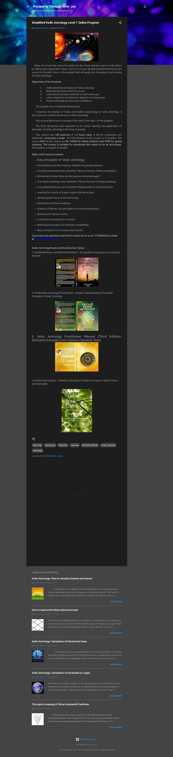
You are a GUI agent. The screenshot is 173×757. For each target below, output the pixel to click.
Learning (75, 445)
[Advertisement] (138, 57)
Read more (116, 601)
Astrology (37, 445)
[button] (120, 23)
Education (63, 445)
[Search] (145, 7)
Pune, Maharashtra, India (51, 456)
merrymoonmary (92, 744)
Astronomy (50, 445)
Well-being (37, 450)
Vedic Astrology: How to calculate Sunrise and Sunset (62, 578)
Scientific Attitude (90, 445)
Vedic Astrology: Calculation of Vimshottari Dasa (59, 641)
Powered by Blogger (86, 739)
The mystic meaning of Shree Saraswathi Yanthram (60, 704)
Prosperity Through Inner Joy (54, 6)
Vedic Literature (108, 445)
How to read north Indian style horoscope (55, 610)
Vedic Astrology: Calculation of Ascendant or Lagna (61, 672)
